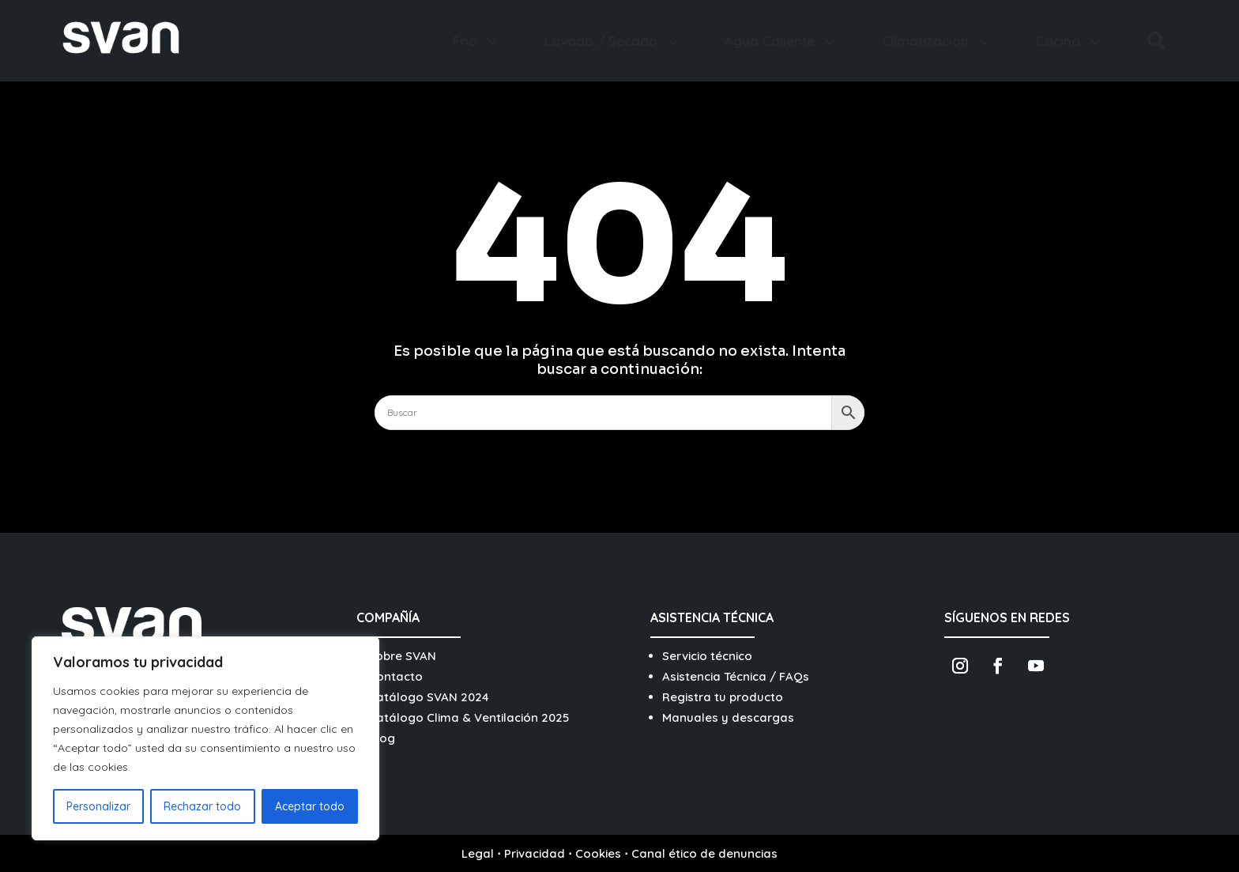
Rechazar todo (202, 806)
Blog (381, 738)
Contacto (395, 676)
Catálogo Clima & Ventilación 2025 (468, 717)
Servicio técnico (707, 655)
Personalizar (98, 806)
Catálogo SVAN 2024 (428, 696)
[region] (205, 738)
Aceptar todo (310, 806)
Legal (477, 853)
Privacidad (534, 853)
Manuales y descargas (728, 717)
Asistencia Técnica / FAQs (735, 676)
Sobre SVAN (402, 655)
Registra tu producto (722, 696)
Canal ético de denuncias (704, 853)
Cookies (598, 853)
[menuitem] (477, 41)
